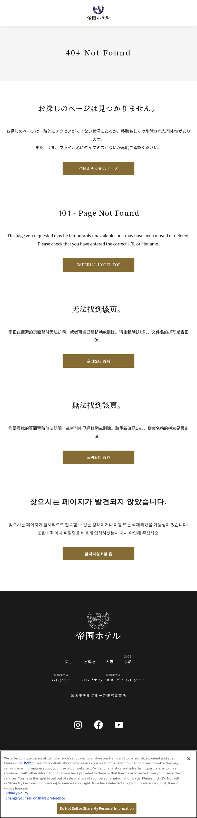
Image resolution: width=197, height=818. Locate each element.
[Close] (188, 758)
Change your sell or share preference (35, 798)
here (28, 762)
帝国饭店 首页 (98, 361)
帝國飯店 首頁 (98, 457)
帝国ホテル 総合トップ (98, 168)
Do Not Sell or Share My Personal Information (97, 808)
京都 (128, 661)
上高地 (89, 661)
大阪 (110, 661)
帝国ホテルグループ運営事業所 (98, 695)
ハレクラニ (62, 679)
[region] (98, 784)
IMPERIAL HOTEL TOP (98, 264)
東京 (69, 661)
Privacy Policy (16, 793)
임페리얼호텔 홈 (98, 553)
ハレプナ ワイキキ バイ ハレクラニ (113, 679)
